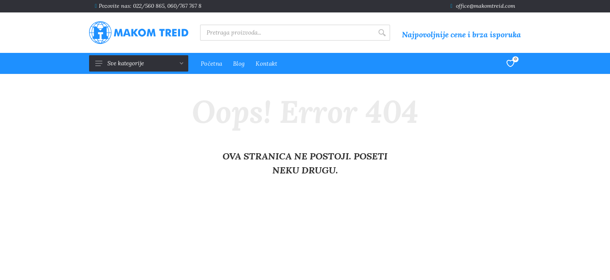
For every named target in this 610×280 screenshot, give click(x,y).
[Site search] (287, 32)
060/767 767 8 (184, 5)
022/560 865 (149, 5)
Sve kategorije (139, 63)
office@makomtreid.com (485, 5)
